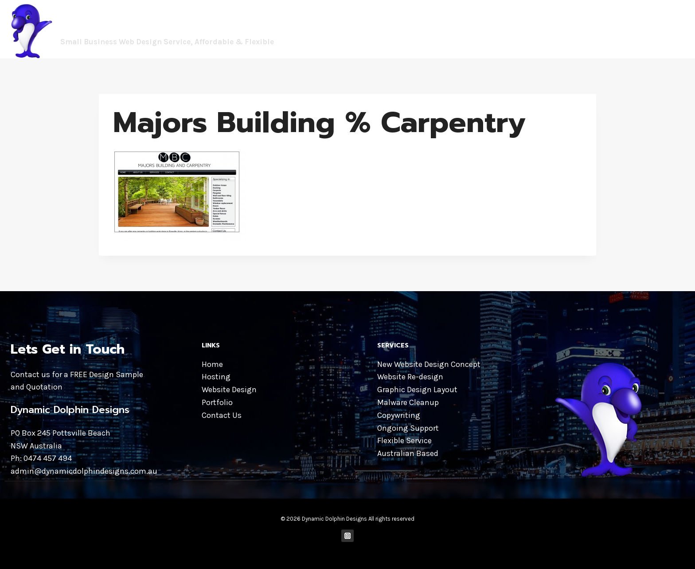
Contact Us (222, 415)
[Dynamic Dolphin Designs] (152, 29)
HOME (468, 29)
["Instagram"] (347, 536)
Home (212, 364)
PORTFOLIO (619, 29)
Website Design (229, 389)
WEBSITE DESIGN (519, 29)
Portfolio (217, 402)
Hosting (216, 377)
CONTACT (663, 29)
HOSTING (575, 29)
